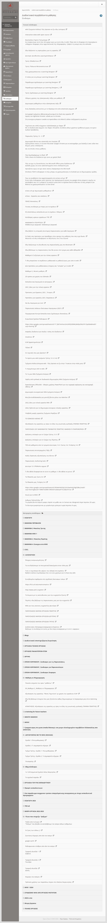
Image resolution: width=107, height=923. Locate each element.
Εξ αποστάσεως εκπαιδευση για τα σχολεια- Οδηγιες (44, 212)
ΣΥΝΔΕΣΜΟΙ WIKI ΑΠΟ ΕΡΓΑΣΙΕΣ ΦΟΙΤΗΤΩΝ (40, 893)
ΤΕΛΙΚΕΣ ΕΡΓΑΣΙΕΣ (31, 909)
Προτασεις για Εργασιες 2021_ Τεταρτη (40, 292)
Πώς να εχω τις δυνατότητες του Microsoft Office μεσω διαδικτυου (50, 163)
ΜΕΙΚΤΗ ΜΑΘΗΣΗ (31, 717)
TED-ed (27, 806)
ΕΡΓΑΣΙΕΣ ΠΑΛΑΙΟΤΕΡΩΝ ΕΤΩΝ (36, 651)
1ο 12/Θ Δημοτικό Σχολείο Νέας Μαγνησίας (41, 772)
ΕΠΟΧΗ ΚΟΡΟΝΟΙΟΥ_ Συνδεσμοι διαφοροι (40, 672)
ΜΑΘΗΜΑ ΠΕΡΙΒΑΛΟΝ (33, 523)
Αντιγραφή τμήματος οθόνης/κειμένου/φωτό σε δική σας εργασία (49, 114)
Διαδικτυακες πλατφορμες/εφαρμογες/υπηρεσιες (43, 627)
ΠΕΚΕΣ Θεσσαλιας (32, 201)
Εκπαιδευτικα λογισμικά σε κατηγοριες (40, 282)
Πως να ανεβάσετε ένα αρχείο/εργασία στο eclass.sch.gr (46, 178)
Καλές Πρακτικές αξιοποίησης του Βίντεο (40, 456)
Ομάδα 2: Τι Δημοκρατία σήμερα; (38, 746)
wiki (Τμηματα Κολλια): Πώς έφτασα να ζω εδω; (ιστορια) (46, 29)
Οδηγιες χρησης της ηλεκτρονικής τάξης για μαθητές (45, 98)
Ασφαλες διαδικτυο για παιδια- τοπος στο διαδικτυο (44, 332)
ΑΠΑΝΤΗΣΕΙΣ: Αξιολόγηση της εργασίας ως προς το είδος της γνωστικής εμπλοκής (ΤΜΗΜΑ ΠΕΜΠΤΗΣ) (62, 706)
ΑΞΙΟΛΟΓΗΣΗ (30, 555)
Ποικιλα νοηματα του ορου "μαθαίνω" (39, 683)
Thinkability (30, 761)
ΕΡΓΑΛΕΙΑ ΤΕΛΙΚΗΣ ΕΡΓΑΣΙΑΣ (35, 646)
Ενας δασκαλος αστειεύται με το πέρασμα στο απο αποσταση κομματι (51, 109)
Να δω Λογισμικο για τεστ (35, 303)
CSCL (26, 550)
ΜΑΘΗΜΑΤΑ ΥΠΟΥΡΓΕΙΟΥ (35, 223)
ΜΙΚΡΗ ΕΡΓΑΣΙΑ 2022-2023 (34, 811)
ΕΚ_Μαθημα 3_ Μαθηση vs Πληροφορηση (40, 688)
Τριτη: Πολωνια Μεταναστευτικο (37, 66)
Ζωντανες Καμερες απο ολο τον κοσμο (39, 836)
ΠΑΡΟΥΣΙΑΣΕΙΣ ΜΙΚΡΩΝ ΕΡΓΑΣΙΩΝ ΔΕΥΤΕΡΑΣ (41, 616)
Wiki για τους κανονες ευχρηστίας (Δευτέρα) (41, 606)
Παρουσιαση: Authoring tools (36, 461)
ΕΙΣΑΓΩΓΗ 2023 (30, 801)
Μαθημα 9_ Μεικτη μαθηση (36, 271)
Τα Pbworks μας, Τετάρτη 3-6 (36, 482)
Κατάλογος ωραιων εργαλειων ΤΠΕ (38, 217)
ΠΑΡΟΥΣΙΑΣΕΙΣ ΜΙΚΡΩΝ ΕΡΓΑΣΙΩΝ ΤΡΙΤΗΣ (40, 622)
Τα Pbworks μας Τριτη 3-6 (35, 477)
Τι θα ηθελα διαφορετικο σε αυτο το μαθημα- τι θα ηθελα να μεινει (50, 472)
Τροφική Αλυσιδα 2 (33, 860)
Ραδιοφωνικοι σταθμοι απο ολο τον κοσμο (41, 846)
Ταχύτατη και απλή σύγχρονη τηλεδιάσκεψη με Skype (45, 126)
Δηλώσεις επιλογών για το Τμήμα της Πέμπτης (42, 440)
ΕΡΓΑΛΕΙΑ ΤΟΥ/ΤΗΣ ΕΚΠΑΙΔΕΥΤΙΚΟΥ (37, 783)
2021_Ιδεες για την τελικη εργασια (38, 287)
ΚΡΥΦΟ (27, 657)
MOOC (27, 722)
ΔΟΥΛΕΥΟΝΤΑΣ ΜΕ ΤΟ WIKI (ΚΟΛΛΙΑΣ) (39, 735)
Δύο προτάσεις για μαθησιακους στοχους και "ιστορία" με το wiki (49, 266)
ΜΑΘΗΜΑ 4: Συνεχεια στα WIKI (36, 544)
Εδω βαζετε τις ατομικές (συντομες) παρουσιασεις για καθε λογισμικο (50, 231)
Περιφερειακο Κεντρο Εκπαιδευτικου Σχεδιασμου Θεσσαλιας (47, 314)
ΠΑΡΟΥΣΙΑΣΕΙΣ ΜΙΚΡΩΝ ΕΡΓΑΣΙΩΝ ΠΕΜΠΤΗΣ (42, 611)
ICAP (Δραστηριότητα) (34, 342)
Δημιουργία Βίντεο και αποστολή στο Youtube (42, 141)
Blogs (27, 635)
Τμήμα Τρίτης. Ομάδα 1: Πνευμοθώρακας (40, 751)
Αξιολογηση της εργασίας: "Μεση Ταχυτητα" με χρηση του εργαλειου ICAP (52, 694)
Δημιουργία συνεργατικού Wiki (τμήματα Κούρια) (43, 392)
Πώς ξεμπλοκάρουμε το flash (36, 155)
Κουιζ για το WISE (32, 495)
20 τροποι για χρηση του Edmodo (38, 277)
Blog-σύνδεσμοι (31, 767)
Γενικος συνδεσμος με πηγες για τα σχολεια (41, 207)
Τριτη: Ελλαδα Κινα (33, 61)
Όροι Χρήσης (64, 919)
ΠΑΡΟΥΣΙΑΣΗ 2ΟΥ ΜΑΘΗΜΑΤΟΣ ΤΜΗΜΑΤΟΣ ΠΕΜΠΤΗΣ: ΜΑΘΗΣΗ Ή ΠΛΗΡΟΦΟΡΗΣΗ (55, 429)
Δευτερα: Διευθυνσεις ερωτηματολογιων (40, 56)
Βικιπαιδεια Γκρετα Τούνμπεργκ (37, 40)
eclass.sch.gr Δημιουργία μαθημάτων (39, 191)
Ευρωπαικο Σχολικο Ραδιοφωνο (37, 319)
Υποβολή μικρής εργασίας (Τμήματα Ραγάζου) (42, 413)
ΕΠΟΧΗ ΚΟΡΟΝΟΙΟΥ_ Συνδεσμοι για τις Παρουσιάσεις (45, 662)
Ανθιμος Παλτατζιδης (34, 500)
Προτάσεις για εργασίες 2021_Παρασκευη (41, 298)
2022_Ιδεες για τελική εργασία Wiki (38, 403)
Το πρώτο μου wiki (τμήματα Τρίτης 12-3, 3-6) (42, 358)
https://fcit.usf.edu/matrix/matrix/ (38, 584)
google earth (30, 841)
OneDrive (29, 337)
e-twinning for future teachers (35, 712)
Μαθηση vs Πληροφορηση (35, 678)
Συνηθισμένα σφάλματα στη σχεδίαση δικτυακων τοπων (46, 579)
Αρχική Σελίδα (26, 10)
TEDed (28, 348)
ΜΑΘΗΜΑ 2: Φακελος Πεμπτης (36, 539)
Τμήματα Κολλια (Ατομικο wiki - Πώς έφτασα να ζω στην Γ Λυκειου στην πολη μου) (55, 363)
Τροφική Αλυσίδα (32, 868)
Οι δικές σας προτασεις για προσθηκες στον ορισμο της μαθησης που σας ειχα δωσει (56, 236)
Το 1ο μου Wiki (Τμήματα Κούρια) (38, 374)
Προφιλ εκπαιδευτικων (33, 788)
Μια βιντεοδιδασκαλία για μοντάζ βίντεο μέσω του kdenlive (47, 397)
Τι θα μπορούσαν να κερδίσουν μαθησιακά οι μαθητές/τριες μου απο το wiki (53, 261)
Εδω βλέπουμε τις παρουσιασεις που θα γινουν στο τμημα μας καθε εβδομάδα (54, 250)
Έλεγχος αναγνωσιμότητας (35, 560)
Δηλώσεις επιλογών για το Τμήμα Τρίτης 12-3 (42, 434)
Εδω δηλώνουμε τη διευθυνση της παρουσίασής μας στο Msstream (50, 245)
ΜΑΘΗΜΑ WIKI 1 (31, 534)
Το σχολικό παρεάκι (33, 777)
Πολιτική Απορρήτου (75, 919)
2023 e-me (28, 898)
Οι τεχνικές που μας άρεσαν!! (36, 353)
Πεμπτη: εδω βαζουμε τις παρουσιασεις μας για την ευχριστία (48, 600)
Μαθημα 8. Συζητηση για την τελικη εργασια (42, 255)
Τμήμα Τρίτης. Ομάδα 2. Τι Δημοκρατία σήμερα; (43, 756)
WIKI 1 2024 (29, 887)
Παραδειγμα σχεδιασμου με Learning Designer (42, 82)
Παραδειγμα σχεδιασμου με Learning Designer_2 (43, 88)
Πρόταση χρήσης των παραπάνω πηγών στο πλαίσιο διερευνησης (49, 882)
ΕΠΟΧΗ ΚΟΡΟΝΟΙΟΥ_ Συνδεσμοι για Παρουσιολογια (44, 667)
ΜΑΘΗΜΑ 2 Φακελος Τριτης (35, 528)
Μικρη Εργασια (30, 903)
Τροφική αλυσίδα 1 (33, 852)
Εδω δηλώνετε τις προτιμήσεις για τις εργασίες (43, 50)
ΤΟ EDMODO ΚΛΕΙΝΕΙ (33, 419)
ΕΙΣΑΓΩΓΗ (28, 518)
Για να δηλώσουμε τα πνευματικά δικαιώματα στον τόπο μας (47, 565)
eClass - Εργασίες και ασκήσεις (37, 196)
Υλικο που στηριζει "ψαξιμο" (36, 817)
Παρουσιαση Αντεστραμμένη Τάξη (38, 450)
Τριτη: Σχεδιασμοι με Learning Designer (40, 93)
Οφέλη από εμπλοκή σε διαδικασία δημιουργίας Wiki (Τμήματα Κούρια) (51, 379)
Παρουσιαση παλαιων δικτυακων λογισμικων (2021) (44, 308)
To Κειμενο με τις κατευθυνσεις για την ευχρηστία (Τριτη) (46, 595)
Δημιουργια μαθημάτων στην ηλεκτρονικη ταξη (43, 103)
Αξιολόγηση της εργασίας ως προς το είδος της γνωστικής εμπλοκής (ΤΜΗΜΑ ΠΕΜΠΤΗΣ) (57, 424)
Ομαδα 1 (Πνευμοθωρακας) (35, 740)
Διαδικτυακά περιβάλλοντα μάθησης (41, 10)
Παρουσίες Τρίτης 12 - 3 (34, 136)
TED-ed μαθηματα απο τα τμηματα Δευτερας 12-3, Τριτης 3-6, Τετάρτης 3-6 (52, 445)
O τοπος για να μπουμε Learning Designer (41, 77)
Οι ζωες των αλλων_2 (33, 830)
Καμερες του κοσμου (33, 877)
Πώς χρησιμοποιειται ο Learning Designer (41, 72)
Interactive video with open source (38, 35)
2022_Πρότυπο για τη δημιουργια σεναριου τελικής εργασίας (47, 408)
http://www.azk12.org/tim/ (35, 590)
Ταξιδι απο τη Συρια (33, 822)
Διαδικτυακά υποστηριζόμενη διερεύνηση (40, 641)
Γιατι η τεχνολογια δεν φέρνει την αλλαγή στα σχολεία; (45, 571)
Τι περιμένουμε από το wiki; (36, 369)
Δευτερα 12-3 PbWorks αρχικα (36, 466)
